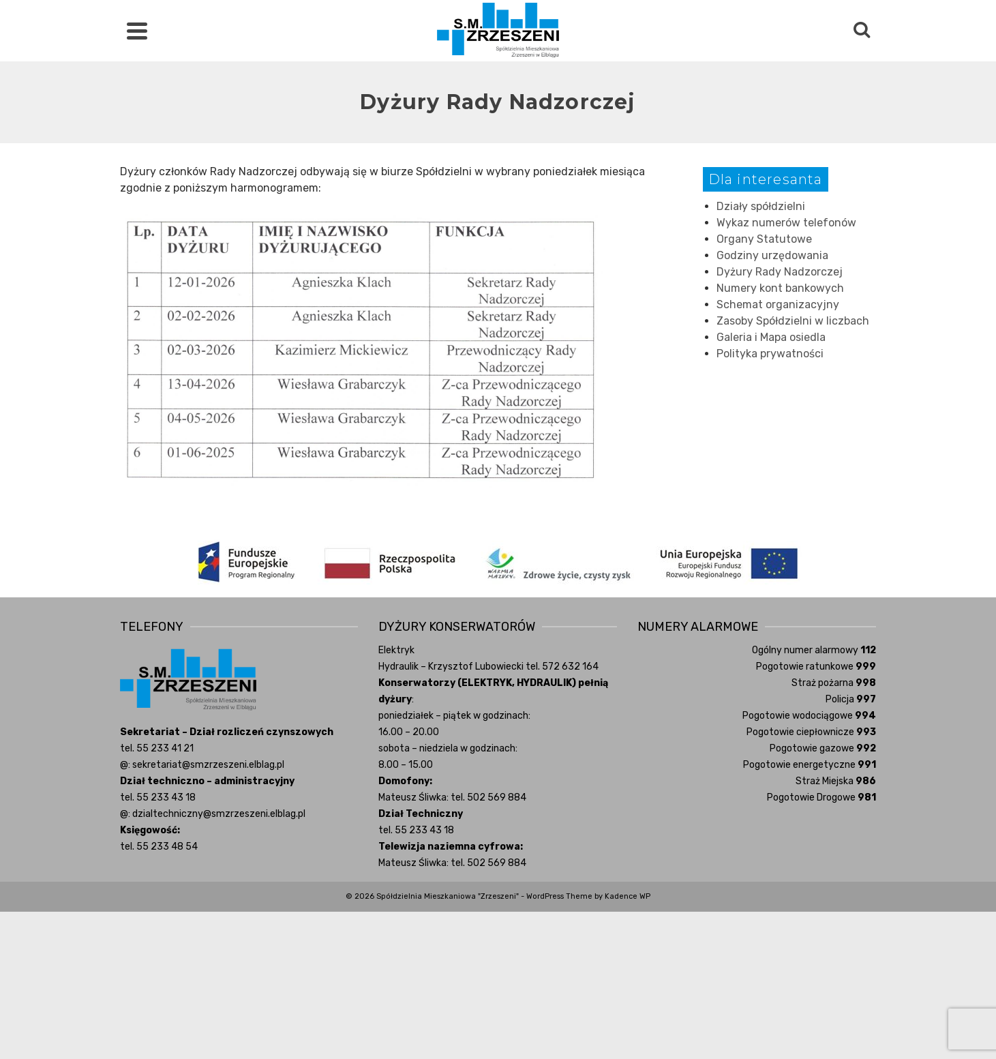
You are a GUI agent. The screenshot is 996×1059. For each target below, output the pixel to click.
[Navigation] (137, 30)
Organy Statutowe (764, 239)
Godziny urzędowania (772, 255)
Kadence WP (627, 896)
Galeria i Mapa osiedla (771, 337)
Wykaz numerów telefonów (786, 222)
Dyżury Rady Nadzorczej (779, 271)
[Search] (862, 30)
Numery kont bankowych (780, 288)
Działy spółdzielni (760, 206)
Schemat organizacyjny (777, 304)
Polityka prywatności (770, 353)
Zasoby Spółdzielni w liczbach (792, 320)
